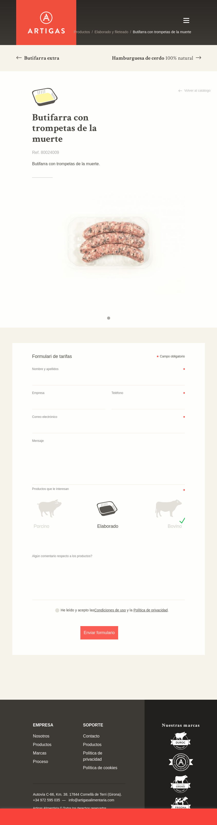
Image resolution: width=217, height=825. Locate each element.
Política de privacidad (151, 610)
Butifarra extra (41, 58)
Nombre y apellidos (45, 369)
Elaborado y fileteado (111, 32)
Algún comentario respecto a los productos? (62, 556)
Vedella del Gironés (181, 785)
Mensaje (38, 441)
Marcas (39, 753)
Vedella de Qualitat (181, 763)
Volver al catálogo (197, 90)
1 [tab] (108, 318)
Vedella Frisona (181, 806)
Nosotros (41, 736)
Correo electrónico (44, 417)
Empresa (38, 393)
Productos (82, 32)
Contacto (91, 736)
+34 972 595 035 (46, 800)
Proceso (40, 761)
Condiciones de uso (110, 610)
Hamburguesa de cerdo (153, 58)
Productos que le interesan (50, 489)
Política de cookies (100, 768)
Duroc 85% (181, 741)
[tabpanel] (108, 242)
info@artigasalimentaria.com (91, 800)
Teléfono (117, 393)
